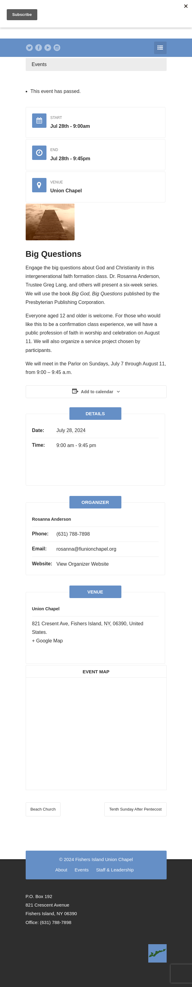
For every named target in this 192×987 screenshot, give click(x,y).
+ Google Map (47, 640)
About (61, 869)
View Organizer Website (83, 564)
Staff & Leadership (115, 869)
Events (39, 64)
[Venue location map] (96, 732)
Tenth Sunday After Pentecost (135, 809)
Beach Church (43, 809)
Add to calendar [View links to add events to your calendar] (97, 391)
